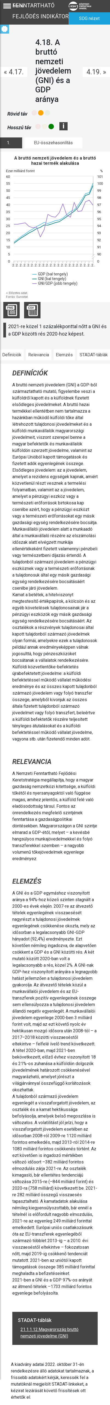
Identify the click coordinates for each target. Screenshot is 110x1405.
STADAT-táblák (94, 354)
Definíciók (11, 354)
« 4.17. (14, 72)
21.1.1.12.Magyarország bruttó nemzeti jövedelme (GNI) (50, 1333)
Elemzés (64, 354)
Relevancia (38, 354)
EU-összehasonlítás (53, 142)
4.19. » (96, 72)
